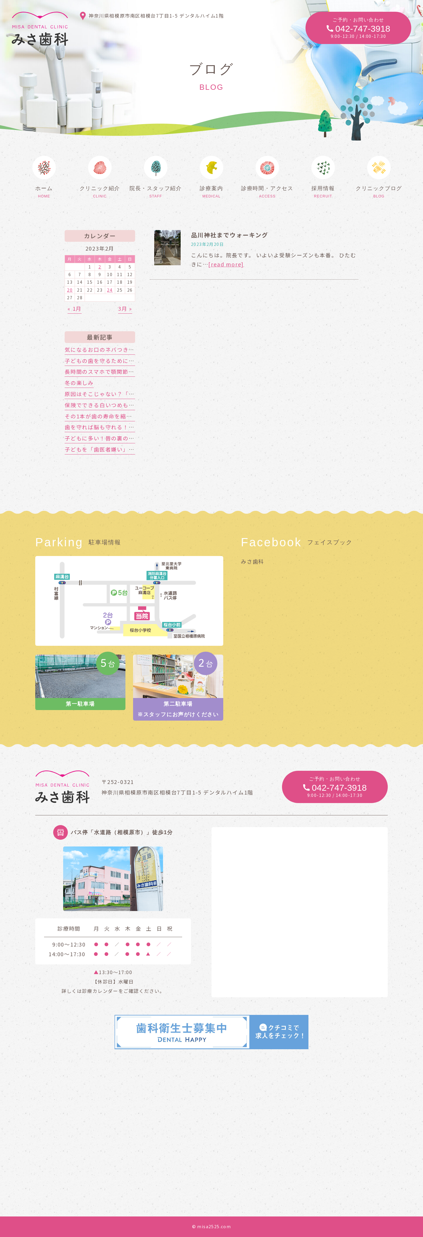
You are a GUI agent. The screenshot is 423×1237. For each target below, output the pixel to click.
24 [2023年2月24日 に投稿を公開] (110, 290)
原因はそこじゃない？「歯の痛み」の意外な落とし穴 (134, 394)
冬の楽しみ (79, 382)
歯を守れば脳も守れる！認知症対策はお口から (126, 427)
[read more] (226, 264)
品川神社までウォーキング (229, 235)
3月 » (125, 308)
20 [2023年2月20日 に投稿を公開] (70, 290)
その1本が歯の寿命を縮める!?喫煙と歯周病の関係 (130, 416)
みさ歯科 (252, 561)
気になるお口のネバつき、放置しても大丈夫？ (125, 349)
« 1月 (75, 308)
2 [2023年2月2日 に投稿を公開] (99, 267)
